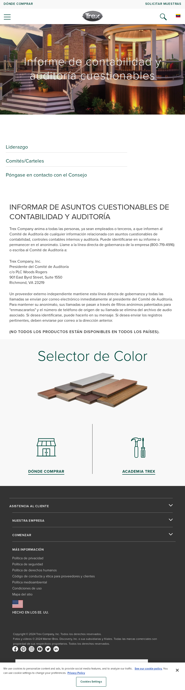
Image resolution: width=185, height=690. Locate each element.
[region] (92, 676)
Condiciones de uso (27, 588)
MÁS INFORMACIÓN (28, 549)
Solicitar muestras (163, 3)
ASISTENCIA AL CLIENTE (29, 506)
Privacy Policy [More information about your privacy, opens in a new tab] (76, 673)
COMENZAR (21, 535)
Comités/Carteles (25, 160)
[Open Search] (163, 17)
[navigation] (92, 12)
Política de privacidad (27, 558)
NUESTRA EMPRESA (28, 521)
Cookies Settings (91, 682)
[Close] (177, 670)
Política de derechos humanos (34, 570)
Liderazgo (17, 146)
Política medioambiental (29, 582)
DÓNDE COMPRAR (18, 3)
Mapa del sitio (22, 594)
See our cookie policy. (148, 669)
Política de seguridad (27, 564)
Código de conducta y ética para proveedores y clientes (53, 576)
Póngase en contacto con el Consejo (46, 174)
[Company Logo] (92, 16)
